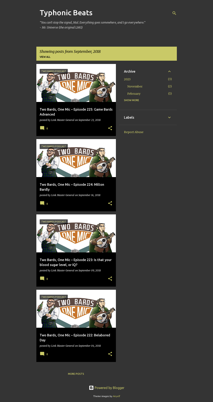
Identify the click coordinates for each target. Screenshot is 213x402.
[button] (110, 128)
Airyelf (116, 396)
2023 (127, 79)
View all (45, 57)
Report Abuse (133, 132)
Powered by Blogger (106, 388)
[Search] (174, 13)
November (135, 86)
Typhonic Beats (66, 12)
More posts (76, 373)
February (133, 94)
